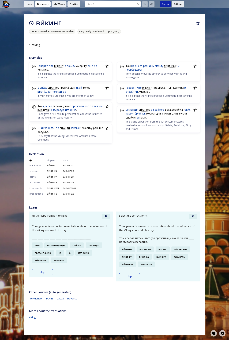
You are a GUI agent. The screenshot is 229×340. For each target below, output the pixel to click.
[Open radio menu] (214, 333)
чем (54, 91)
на (51, 110)
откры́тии (132, 91)
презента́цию (80, 106)
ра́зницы (148, 65)
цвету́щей (44, 91)
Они (40, 128)
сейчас (61, 91)
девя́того (158, 109)
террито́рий (133, 113)
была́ (79, 87)
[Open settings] (222, 333)
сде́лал (47, 106)
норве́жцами (134, 69)
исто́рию (70, 110)
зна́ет (138, 65)
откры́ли (70, 65)
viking (32, 317)
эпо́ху (43, 87)
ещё (90, 65)
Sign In (165, 4)
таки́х (186, 109)
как (143, 113)
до (95, 65)
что (51, 65)
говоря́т (48, 128)
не (132, 65)
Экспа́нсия (132, 109)
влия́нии (97, 106)
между (159, 65)
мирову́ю (59, 110)
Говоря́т (42, 65)
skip (42, 272)
